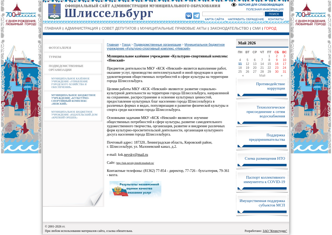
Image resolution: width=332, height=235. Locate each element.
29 (269, 71)
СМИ (256, 28)
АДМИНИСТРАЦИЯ (81, 28)
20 (255, 68)
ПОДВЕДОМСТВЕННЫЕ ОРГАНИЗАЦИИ (66, 68)
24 (284, 68)
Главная (113, 44)
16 (276, 64)
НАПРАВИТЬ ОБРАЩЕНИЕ (246, 19)
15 (269, 64)
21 (262, 68)
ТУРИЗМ (55, 57)
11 (240, 64)
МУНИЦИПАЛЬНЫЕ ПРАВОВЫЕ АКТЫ (173, 28)
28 (262, 71)
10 (284, 60)
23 (276, 68)
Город (126, 44)
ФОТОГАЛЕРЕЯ (60, 48)
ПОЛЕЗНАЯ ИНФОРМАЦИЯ (264, 9)
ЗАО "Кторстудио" (275, 231)
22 (269, 68)
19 (247, 68)
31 (284, 71)
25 (240, 71)
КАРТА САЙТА (214, 19)
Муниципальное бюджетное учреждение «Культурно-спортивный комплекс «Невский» (166, 46)
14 (262, 64)
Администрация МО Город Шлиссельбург (166, 11)
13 (255, 64)
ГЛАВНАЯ (53, 28)
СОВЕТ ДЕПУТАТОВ (119, 28)
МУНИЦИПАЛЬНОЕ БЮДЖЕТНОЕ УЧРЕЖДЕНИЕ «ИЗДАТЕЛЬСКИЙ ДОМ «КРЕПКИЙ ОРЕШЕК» (74, 114)
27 (255, 71)
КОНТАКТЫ (275, 19)
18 (240, 68)
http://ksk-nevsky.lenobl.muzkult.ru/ (135, 163)
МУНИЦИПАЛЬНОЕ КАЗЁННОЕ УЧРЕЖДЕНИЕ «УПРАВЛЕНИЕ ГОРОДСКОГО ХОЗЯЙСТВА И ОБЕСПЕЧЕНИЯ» (70, 83)
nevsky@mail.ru (136, 155)
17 (284, 64)
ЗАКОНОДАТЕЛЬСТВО (229, 28)
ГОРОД (270, 28)
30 (276, 71)
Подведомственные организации (157, 44)
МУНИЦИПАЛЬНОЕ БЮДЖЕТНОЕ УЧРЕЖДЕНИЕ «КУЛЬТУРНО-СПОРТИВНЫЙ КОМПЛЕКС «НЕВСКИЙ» (73, 99)
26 (247, 71)
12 (247, 64)
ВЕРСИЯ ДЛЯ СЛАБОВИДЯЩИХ (260, 4)
